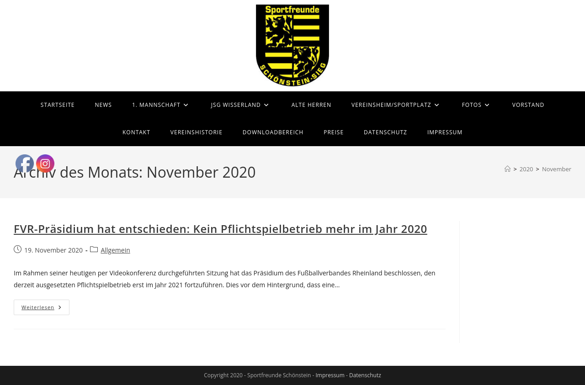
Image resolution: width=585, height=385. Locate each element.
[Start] (508, 169)
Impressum (329, 375)
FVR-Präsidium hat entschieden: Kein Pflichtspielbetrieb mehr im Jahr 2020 (220, 228)
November (556, 169)
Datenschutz (365, 375)
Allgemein (115, 250)
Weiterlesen (45, 309)
